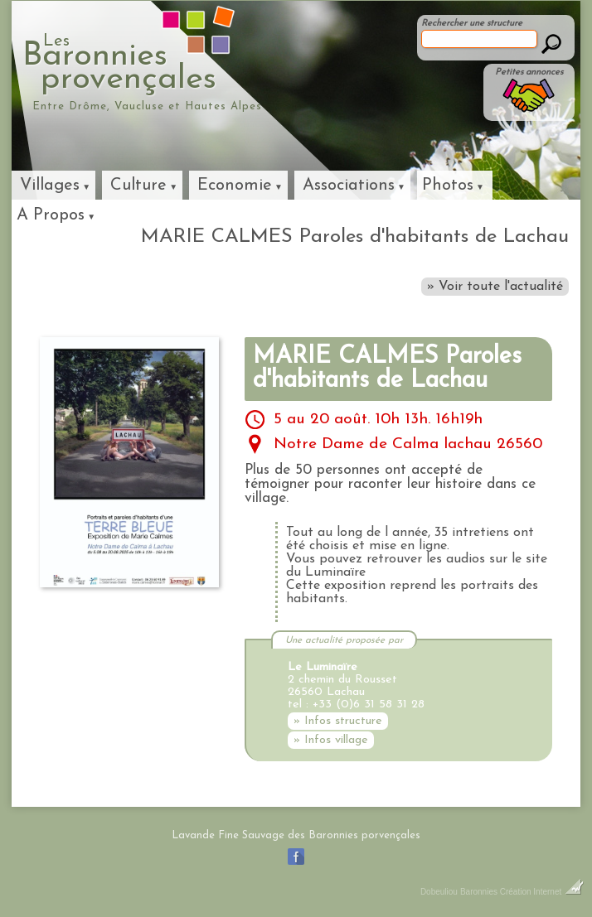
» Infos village (331, 740)
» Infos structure (338, 721)
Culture (138, 185)
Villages (50, 185)
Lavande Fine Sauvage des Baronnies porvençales (296, 835)
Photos (447, 185)
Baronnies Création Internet (522, 891)
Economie (234, 185)
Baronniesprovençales (195, 63)
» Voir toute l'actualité (495, 286)
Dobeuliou (439, 891)
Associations (349, 185)
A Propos (51, 215)
